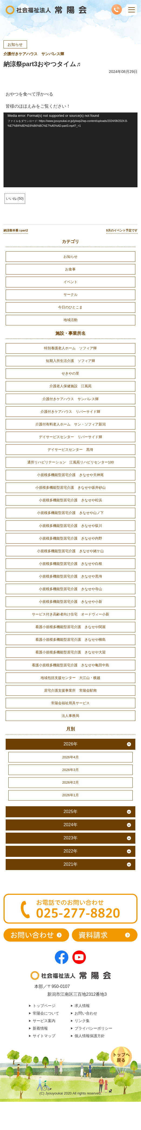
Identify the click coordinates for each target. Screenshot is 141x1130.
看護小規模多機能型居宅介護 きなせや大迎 (70, 652)
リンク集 (82, 1021)
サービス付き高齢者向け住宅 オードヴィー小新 (70, 614)
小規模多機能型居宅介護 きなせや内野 (70, 538)
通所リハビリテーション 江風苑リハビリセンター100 (70, 462)
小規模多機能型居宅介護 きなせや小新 (70, 602)
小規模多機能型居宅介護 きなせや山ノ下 (70, 513)
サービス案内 (44, 1021)
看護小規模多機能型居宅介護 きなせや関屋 (70, 627)
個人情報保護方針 (90, 1036)
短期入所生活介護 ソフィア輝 (70, 361)
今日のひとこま (70, 307)
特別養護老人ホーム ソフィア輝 (70, 348)
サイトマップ (44, 1036)
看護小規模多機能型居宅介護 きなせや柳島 (70, 640)
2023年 (70, 838)
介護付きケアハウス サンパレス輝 (34, 54)
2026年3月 (70, 770)
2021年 (70, 864)
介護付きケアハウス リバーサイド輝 (70, 412)
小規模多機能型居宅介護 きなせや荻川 (70, 526)
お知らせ (15, 44)
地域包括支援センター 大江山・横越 (70, 678)
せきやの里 (70, 373)
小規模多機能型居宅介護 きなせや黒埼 (70, 576)
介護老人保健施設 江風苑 (70, 386)
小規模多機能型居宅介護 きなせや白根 (70, 564)
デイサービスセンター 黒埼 (70, 450)
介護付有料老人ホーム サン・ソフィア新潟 (70, 424)
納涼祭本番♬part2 (16, 230)
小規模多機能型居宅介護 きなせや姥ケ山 (70, 551)
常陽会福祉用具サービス (70, 703)
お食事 (70, 269)
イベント (70, 282)
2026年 (70, 744)
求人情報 (82, 1006)
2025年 (70, 811)
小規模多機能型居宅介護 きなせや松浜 (70, 500)
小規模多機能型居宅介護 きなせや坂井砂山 (70, 487)
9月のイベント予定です (121, 230)
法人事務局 (70, 716)
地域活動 (70, 320)
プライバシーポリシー (93, 1028)
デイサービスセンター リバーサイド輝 (70, 437)
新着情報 (40, 1028)
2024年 (70, 824)
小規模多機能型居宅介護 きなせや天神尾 (70, 475)
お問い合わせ (86, 1013)
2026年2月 (70, 782)
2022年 (70, 851)
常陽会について (46, 1013)
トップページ (44, 1006)
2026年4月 (70, 757)
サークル (70, 295)
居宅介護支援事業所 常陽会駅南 (70, 690)
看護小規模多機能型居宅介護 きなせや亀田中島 (70, 665)
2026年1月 (70, 795)
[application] (70, 150)
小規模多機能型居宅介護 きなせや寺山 (70, 589)
